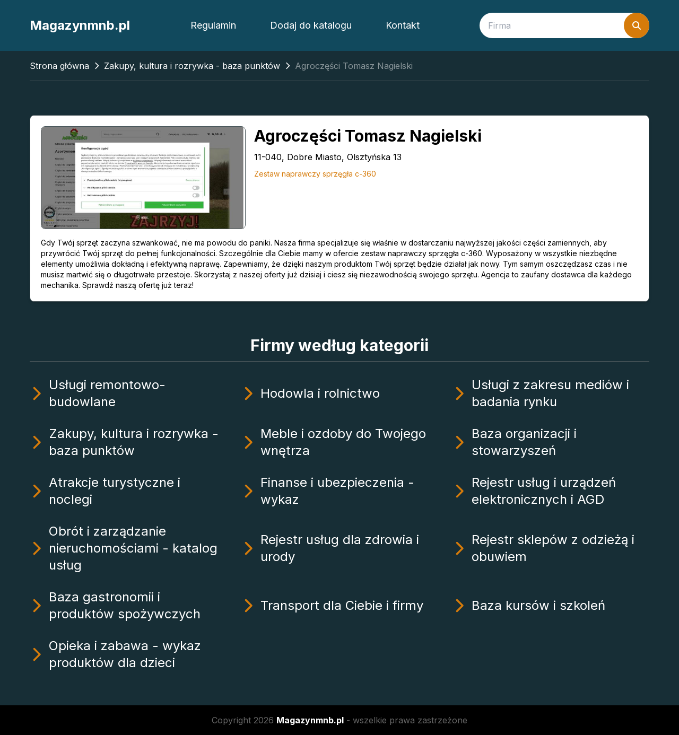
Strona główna (59, 65)
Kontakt (403, 25)
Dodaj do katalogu (311, 25)
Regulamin (213, 25)
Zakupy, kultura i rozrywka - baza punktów (192, 65)
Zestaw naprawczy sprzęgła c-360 (315, 173)
